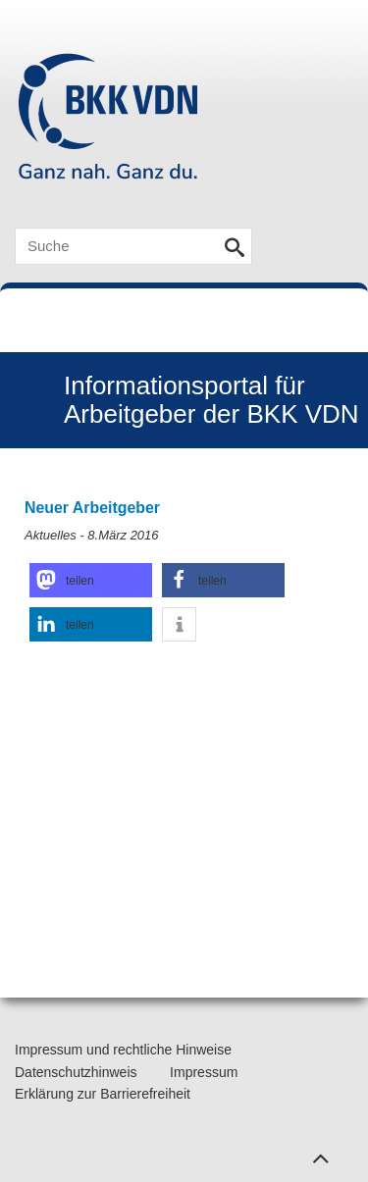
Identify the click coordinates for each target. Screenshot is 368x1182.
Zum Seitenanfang (318, 1154)
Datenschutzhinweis (76, 1072)
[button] (90, 580)
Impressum (203, 1072)
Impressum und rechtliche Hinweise (123, 1049)
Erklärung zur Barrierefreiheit (102, 1094)
